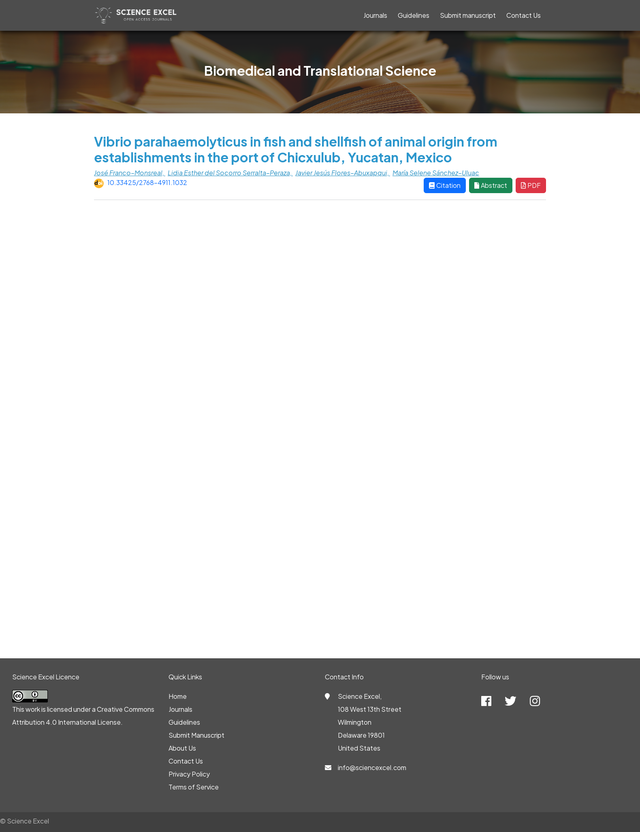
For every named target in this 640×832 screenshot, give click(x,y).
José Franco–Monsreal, (129, 172)
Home (178, 696)
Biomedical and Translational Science (320, 70)
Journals (375, 15)
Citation (445, 185)
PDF (531, 185)
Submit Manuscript (196, 735)
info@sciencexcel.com (372, 767)
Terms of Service (194, 787)
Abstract (490, 185)
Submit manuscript (468, 15)
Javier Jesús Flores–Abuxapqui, (342, 172)
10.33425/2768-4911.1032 (147, 182)
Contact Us (523, 15)
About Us (182, 748)
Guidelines (413, 15)
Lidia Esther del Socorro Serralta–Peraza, (230, 172)
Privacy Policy (189, 774)
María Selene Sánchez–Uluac (436, 172)
